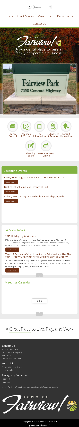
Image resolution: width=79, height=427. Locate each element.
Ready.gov (6, 382)
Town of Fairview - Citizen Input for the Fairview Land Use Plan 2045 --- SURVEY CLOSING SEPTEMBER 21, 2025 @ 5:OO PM (38, 256)
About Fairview (25, 16)
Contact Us (39, 23)
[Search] (42, 7)
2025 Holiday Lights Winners (20, 236)
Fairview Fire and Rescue (12, 367)
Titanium (43, 425)
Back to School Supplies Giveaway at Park (26, 186)
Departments (65, 16)
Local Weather (8, 370)
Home (9, 16)
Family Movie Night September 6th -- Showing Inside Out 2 (35, 177)
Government (45, 16)
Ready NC (6, 379)
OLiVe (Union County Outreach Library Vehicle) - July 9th (34, 196)
